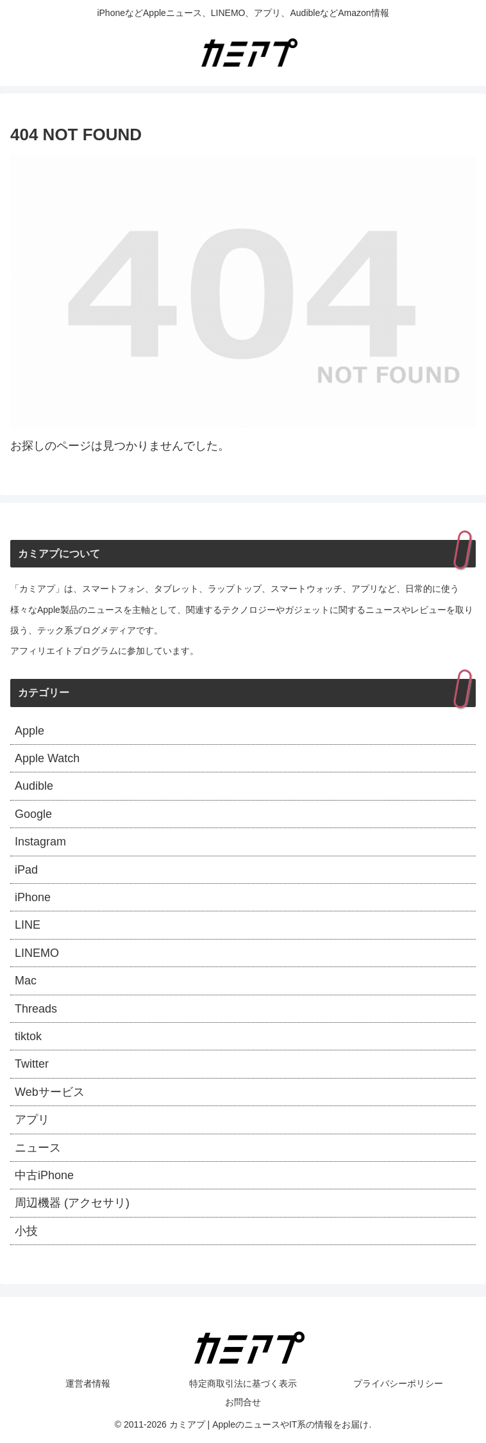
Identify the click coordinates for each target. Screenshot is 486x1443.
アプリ (32, 1119)
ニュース (38, 1147)
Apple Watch (47, 758)
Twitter (32, 1063)
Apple (29, 730)
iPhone (33, 897)
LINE (27, 924)
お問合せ (243, 1402)
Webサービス (50, 1092)
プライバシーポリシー (398, 1383)
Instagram (40, 841)
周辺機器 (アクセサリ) (72, 1202)
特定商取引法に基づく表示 (243, 1383)
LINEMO (37, 953)
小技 (26, 1231)
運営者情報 (87, 1383)
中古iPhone (44, 1175)
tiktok (28, 1036)
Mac (26, 980)
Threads (36, 1008)
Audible (34, 785)
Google (33, 814)
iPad (26, 869)
